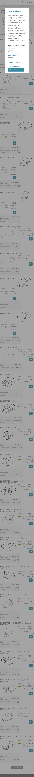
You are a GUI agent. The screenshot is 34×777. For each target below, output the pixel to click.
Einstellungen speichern (15, 62)
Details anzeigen (13, 55)
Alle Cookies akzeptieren (15, 70)
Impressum (10, 57)
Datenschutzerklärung (14, 66)
